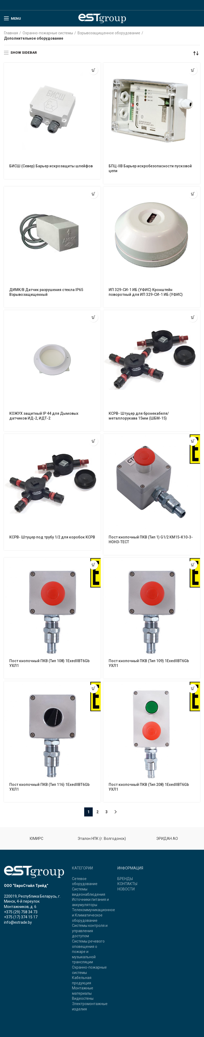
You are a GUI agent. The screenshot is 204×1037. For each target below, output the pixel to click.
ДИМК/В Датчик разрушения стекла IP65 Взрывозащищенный (46, 292)
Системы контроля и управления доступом (90, 930)
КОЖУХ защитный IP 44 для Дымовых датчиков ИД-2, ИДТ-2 (43, 415)
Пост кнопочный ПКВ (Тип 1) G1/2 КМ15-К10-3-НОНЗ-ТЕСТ (151, 539)
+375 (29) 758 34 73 (20, 912)
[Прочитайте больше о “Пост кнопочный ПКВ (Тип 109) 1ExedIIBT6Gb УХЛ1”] (192, 565)
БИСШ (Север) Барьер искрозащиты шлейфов (51, 166)
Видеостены (83, 998)
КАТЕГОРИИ (82, 868)
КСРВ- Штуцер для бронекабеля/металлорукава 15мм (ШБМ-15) (139, 415)
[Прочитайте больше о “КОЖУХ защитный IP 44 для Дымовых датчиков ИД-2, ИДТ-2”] (93, 317)
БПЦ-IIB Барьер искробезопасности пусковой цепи (150, 168)
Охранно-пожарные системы (48, 33)
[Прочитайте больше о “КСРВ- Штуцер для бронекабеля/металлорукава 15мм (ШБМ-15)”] (192, 317)
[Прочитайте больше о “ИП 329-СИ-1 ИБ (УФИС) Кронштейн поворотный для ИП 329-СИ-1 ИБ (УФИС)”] (192, 193)
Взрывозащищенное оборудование (109, 33)
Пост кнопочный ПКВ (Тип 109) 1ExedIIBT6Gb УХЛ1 (149, 663)
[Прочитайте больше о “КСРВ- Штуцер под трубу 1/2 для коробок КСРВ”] (93, 441)
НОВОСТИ (126, 889)
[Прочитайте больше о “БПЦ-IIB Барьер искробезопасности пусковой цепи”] (192, 70)
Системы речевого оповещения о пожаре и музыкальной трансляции (88, 951)
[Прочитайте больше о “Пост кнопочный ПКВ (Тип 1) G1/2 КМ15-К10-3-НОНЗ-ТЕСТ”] (192, 441)
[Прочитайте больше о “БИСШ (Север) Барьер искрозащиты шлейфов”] (93, 70)
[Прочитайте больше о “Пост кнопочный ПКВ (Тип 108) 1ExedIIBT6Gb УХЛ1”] (93, 565)
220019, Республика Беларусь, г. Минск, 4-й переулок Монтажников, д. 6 (32, 901)
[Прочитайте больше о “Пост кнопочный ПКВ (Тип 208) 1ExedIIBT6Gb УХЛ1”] (192, 688)
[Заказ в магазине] (196, 53)
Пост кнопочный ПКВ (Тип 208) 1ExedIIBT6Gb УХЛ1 (149, 786)
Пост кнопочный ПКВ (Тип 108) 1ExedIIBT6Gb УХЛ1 (49, 663)
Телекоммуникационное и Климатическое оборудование (93, 915)
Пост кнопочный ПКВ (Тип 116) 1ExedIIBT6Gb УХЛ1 (49, 786)
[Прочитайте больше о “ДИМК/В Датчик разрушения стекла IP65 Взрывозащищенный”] (93, 193)
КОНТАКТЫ (127, 884)
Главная (11, 33)
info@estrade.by (18, 922)
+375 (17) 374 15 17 (20, 917)
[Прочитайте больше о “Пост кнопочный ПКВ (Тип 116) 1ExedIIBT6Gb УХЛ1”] (93, 688)
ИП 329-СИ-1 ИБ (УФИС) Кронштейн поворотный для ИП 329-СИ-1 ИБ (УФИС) (146, 292)
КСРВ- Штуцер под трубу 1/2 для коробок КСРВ (52, 537)
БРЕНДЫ (125, 879)
